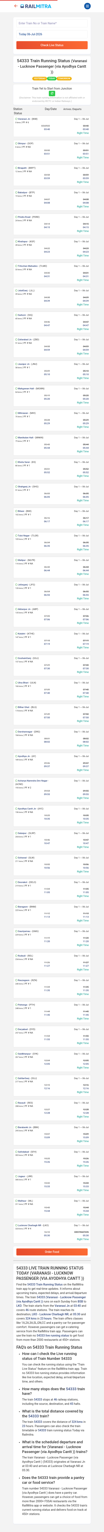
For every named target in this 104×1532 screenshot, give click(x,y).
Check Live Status (52, 45)
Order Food (52, 1251)
